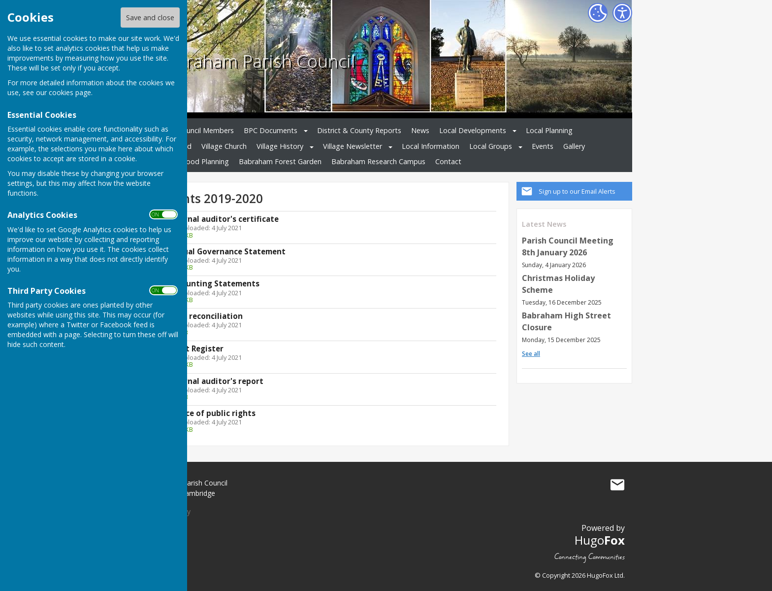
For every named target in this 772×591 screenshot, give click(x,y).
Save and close (150, 17)
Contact (448, 161)
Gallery (574, 146)
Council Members (206, 130)
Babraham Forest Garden (280, 161)
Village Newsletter (352, 146)
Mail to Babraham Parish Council (617, 485)
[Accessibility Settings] (622, 13)
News (420, 130)
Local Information (430, 146)
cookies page (70, 92)
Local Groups (490, 146)
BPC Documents (270, 130)
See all (531, 353)
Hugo (600, 540)
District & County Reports (359, 130)
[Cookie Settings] (598, 13)
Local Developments (472, 130)
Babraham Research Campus (378, 161)
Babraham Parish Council (255, 60)
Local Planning (549, 130)
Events (542, 146)
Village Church (224, 146)
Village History (280, 146)
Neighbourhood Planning (188, 161)
